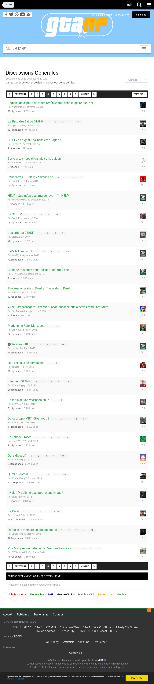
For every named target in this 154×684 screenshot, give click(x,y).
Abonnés (132, 80)
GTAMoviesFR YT (21, 552)
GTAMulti (51, 627)
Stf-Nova (16, 329)
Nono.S (16, 515)
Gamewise (75, 652)
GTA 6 (27, 627)
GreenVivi (17, 441)
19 (62, 456)
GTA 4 (86, 627)
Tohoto (16, 366)
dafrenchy (17, 348)
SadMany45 (18, 311)
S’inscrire (141, 14)
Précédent (20, 94)
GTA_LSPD (17, 273)
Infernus (16, 403)
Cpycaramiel (18, 125)
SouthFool (17, 181)
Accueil (7, 614)
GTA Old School (97, 631)
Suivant (84, 94)
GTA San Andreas (44, 631)
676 (57, 511)
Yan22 (15, 255)
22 (68, 251)
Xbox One (83, 641)
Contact (58, 614)
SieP (14, 236)
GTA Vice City (66, 631)
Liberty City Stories (127, 627)
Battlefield (68, 641)
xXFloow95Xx (19, 199)
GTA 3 (81, 631)
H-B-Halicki (18, 292)
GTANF (17, 627)
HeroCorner (100, 641)
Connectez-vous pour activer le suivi (28, 78)
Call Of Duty (52, 641)
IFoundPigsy (18, 385)
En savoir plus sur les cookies (100, 680)
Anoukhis (17, 106)
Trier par (139, 94)
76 (64, 474)
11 (68, 381)
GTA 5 (38, 627)
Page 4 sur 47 (108, 94)
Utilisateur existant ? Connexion (110, 14)
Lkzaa (15, 144)
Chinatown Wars (69, 627)
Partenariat (41, 614)
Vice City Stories (103, 627)
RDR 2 (113, 631)
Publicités (23, 614)
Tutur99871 (18, 162)
